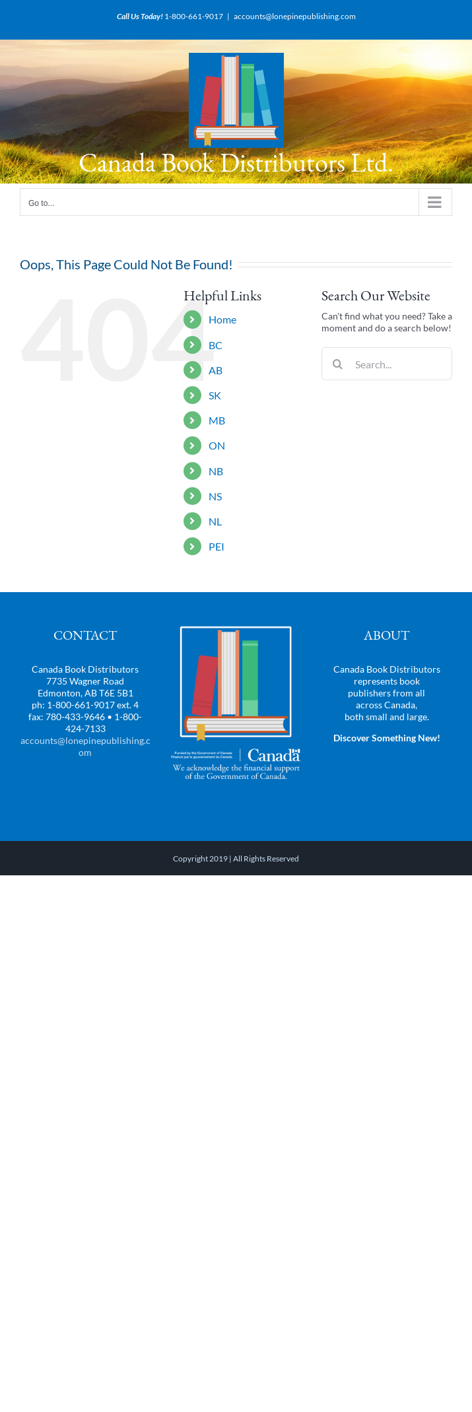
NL (215, 521)
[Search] (337, 363)
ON (217, 445)
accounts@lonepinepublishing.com (295, 16)
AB (215, 370)
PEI (216, 546)
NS (215, 496)
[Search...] (386, 363)
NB (216, 471)
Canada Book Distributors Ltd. (236, 162)
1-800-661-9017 (193, 16)
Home (222, 319)
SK (215, 395)
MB (217, 420)
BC (215, 345)
